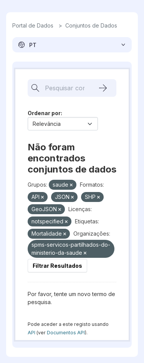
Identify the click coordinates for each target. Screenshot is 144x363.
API (31, 332)
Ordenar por (44, 113)
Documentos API (66, 332)
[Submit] (103, 88)
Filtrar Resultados (57, 265)
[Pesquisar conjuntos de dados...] (60, 88)
